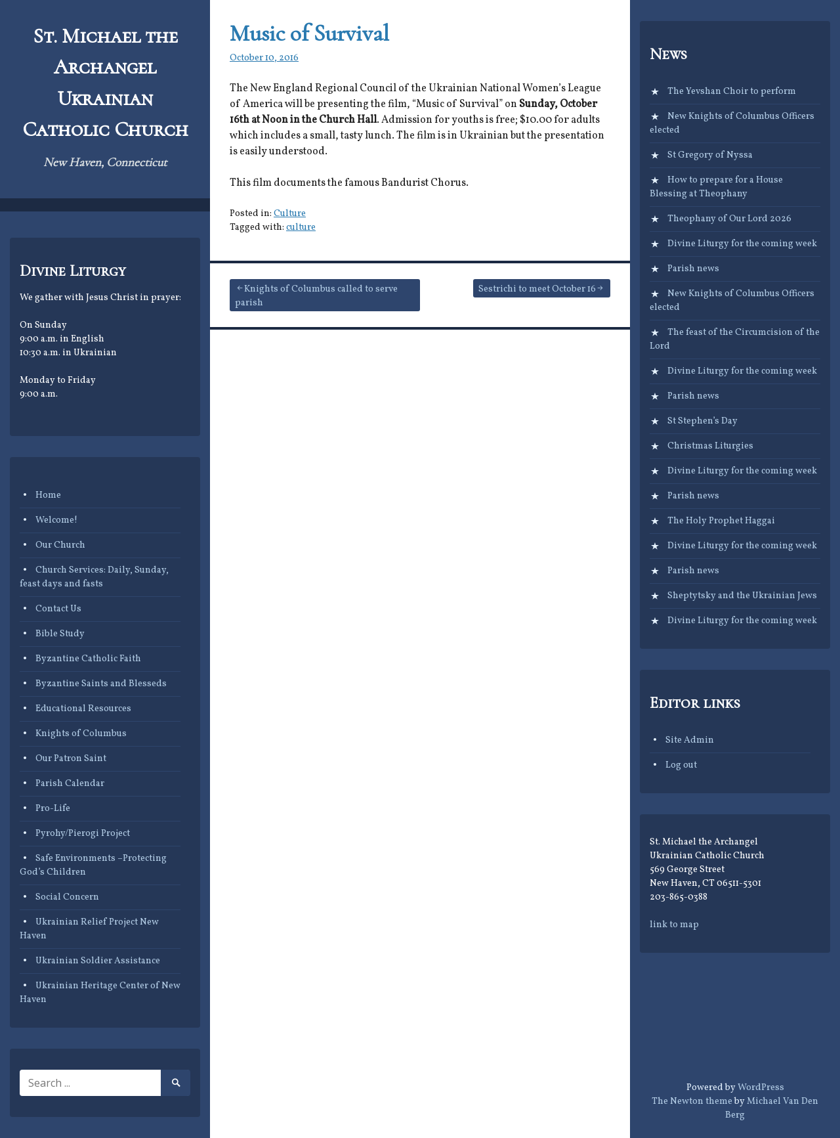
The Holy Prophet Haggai (721, 521)
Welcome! (56, 520)
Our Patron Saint (70, 759)
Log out (681, 765)
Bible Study (60, 634)
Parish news (693, 269)
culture (301, 227)
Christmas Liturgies (710, 446)
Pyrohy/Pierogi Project (82, 833)
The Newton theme (692, 1101)
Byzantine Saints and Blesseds (101, 684)
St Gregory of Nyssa (710, 155)
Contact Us (58, 609)
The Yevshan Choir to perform (731, 91)
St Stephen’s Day (702, 421)
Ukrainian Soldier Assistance (97, 961)
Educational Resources (83, 709)
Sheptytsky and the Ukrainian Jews (742, 596)
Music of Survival (309, 33)
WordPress (761, 1088)
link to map (674, 925)
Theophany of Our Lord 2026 (729, 219)
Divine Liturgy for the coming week (742, 244)
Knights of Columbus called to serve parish (316, 296)
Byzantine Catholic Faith (88, 659)
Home (48, 495)
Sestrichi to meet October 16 (537, 289)
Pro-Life (52, 808)
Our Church (60, 545)
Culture (290, 214)
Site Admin (689, 740)
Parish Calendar (69, 783)
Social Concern (67, 897)
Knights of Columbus (81, 734)
